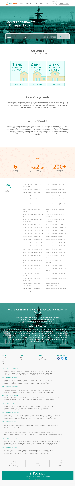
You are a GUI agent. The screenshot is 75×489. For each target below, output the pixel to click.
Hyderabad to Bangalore (38, 401)
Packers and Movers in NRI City (54, 188)
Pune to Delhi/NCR (8, 427)
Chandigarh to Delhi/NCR (10, 418)
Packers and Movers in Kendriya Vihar (55, 213)
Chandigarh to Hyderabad (53, 418)
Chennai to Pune (22, 411)
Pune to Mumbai (19, 427)
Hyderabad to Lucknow (25, 404)
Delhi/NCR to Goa (48, 378)
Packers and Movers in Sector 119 (33, 234)
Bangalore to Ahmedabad (10, 395)
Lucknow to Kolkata (46, 455)
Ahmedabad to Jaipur (9, 448)
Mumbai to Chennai (48, 383)
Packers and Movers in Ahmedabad (10, 442)
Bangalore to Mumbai (23, 392)
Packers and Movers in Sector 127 (55, 237)
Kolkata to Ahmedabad (54, 437)
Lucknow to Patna (33, 457)
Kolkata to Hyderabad (45, 436)
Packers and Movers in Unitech (32, 269)
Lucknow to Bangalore (34, 453)
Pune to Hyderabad (42, 427)
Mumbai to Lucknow (23, 387)
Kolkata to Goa (29, 439)
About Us (4, 361)
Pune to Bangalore (30, 427)
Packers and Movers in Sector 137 (33, 240)
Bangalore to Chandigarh (10, 394)
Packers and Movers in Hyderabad (10, 398)
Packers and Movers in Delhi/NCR (10, 372)
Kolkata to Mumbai (21, 436)
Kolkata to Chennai (8, 437)
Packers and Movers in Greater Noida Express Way (54, 223)
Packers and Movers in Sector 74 (55, 252)
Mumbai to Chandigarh (9, 385)
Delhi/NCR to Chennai (50, 375)
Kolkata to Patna (20, 439)
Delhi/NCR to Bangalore (23, 375)
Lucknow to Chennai (9, 455)
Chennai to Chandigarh (9, 411)
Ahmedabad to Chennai (10, 446)
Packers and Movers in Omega (54, 193)
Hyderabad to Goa (49, 404)
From (8, 39)
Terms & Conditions (43, 363)
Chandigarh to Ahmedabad (10, 422)
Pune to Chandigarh (9, 429)
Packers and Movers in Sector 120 (55, 234)
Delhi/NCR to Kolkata (35, 376)
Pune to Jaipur (29, 429)
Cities (35, 3)
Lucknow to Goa (44, 457)
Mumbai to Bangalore (22, 383)
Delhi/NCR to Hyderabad (37, 375)
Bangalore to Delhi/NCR (10, 392)
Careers (3, 364)
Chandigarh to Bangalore (38, 418)
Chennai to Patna (34, 413)
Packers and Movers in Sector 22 (32, 246)
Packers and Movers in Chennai (9, 407)
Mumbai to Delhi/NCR (9, 383)
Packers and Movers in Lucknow (9, 451)
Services (28, 3)
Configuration (44, 39)
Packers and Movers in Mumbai (9, 381)
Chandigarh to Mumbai (24, 418)
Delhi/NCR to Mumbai (9, 375)
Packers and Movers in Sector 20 (32, 243)
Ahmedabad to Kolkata (51, 446)
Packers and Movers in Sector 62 (32, 272)
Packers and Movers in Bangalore (10, 389)
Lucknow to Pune (34, 455)
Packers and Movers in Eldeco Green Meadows (31, 288)
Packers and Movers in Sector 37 (32, 249)
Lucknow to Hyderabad (48, 453)
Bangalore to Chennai (50, 392)
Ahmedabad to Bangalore (39, 444)
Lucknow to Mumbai (22, 453)
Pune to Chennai (53, 427)
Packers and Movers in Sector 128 (33, 292)
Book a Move (19, 88)
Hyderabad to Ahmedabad (10, 404)
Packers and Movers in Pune (9, 424)
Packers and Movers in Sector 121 (33, 237)
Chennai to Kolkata (32, 411)
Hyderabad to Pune (24, 402)
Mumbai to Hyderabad (35, 383)
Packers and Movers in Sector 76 (55, 255)
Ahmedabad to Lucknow (23, 448)
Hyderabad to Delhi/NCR (10, 401)
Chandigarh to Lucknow (25, 422)
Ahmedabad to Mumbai (25, 444)
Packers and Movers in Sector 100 (55, 227)
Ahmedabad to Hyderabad (54, 444)
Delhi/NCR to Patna (37, 378)
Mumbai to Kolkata (32, 385)
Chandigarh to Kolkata (35, 420)
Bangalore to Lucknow (24, 395)
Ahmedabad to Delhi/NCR (10, 444)
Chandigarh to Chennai (9, 420)
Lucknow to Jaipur (8, 457)
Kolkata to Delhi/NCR (9, 436)
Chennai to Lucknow (23, 413)
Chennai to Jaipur (44, 411)
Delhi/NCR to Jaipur (47, 376)
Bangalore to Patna (37, 395)
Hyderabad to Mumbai (23, 401)
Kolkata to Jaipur (43, 437)
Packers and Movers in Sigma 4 (32, 258)
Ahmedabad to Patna (36, 448)
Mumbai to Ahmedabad (10, 387)
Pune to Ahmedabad (40, 429)
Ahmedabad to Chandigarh (24, 446)
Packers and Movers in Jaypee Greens (31, 213)
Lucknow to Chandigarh (22, 455)
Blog (47, 3)
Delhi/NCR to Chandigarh (10, 376)
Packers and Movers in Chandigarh (10, 416)
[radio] (7, 35)
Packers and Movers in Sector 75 (32, 255)
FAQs (41, 3)
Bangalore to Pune (23, 394)
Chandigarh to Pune (23, 420)
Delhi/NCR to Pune (23, 376)
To (24, 39)
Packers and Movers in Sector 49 (32, 252)
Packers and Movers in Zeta (53, 269)
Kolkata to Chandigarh (20, 437)
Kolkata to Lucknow (8, 439)
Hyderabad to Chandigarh (10, 402)
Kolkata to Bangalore (33, 436)
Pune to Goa (16, 430)
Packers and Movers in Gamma (54, 199)
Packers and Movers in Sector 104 (33, 231)
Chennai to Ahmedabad (10, 413)
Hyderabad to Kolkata (36, 402)
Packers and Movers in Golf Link (32, 199)
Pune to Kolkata (20, 429)
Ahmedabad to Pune (39, 446)
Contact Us (23, 363)
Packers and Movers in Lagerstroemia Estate (52, 288)
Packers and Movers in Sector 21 (55, 243)
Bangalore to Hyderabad (37, 392)
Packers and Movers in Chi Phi (32, 193)
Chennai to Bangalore (34, 410)
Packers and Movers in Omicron (32, 295)
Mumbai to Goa (45, 387)
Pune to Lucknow (52, 429)
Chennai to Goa (45, 413)
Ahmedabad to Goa (48, 448)
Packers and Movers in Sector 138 (33, 227)
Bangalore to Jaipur (47, 394)
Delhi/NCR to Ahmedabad (10, 378)
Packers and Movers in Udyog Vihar (56, 277)
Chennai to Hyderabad (47, 410)
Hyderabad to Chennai (51, 401)
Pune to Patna (7, 430)
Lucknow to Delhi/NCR (9, 453)
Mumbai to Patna (34, 387)
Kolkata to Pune (33, 437)
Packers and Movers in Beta (31, 202)
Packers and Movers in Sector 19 (55, 240)
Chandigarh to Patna (39, 422)
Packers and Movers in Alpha (31, 196)
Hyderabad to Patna (38, 404)
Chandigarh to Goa (51, 422)
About (22, 3)
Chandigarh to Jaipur (48, 420)
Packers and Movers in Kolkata (9, 433)
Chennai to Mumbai (22, 410)
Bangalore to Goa (48, 395)
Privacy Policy (42, 361)
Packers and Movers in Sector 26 (55, 246)
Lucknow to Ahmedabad (21, 457)
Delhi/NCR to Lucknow (24, 378)
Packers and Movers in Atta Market (55, 292)
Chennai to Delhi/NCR (9, 410)
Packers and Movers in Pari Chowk (55, 282)
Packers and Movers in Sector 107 (55, 231)
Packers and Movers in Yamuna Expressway (32, 283)
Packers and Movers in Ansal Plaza (55, 196)
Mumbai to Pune (22, 385)
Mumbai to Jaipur (44, 385)
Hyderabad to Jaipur (49, 402)
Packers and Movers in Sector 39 (55, 249)
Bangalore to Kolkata (35, 394)
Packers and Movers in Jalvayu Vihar (56, 207)
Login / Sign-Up (64, 3)
